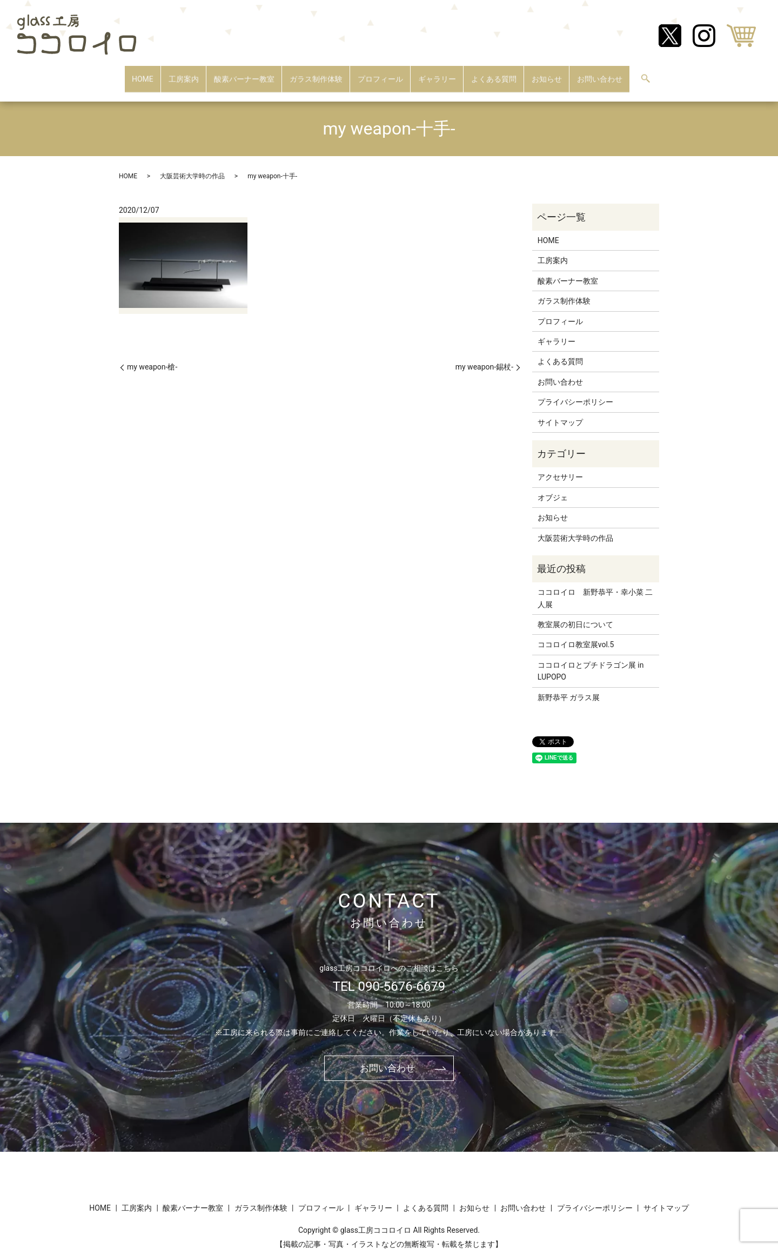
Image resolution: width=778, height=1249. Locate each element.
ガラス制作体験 (316, 73)
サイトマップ (560, 411)
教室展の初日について (575, 614)
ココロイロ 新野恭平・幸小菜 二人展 (595, 588)
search (646, 74)
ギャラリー (437, 73)
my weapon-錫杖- (484, 356)
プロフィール (380, 73)
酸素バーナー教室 (244, 73)
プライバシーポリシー (575, 391)
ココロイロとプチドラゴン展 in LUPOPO (591, 660)
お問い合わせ (599, 73)
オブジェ (553, 487)
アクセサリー (560, 466)
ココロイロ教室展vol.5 (576, 634)
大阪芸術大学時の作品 (192, 165)
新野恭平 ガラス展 (569, 686)
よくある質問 (494, 73)
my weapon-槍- (152, 356)
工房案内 (184, 73)
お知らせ (547, 73)
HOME (142, 73)
